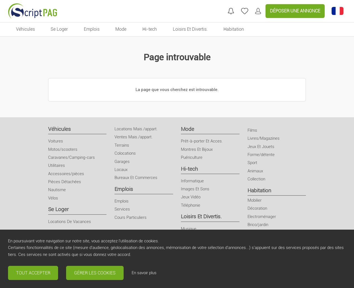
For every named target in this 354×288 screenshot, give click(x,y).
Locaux (120, 169)
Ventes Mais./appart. (133, 136)
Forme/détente (261, 154)
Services (122, 209)
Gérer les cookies (95, 273)
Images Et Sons (195, 188)
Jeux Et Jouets (261, 146)
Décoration (257, 208)
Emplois (123, 189)
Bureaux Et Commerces (135, 177)
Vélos (53, 198)
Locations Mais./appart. (136, 128)
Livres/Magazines (264, 138)
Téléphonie (190, 205)
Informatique (192, 180)
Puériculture (191, 157)
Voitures (55, 141)
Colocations (125, 153)
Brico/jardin (258, 224)
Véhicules (59, 129)
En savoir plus (144, 272)
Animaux (255, 170)
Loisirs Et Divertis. (201, 216)
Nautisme (57, 189)
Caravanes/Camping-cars (71, 157)
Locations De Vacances (69, 221)
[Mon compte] (258, 11)
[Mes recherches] (230, 11)
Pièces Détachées (64, 181)
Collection (256, 179)
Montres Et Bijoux (197, 149)
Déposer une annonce (295, 11)
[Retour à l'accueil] (32, 11)
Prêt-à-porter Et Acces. (202, 141)
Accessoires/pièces (66, 173)
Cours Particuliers (130, 217)
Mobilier (255, 200)
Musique (188, 228)
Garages (122, 161)
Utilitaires (56, 165)
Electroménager (262, 216)
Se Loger (58, 209)
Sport (252, 162)
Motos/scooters (62, 149)
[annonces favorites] (245, 11)
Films (252, 130)
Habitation (259, 190)
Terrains (121, 145)
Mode (187, 129)
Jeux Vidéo (191, 196)
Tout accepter (33, 273)
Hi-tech (189, 169)
